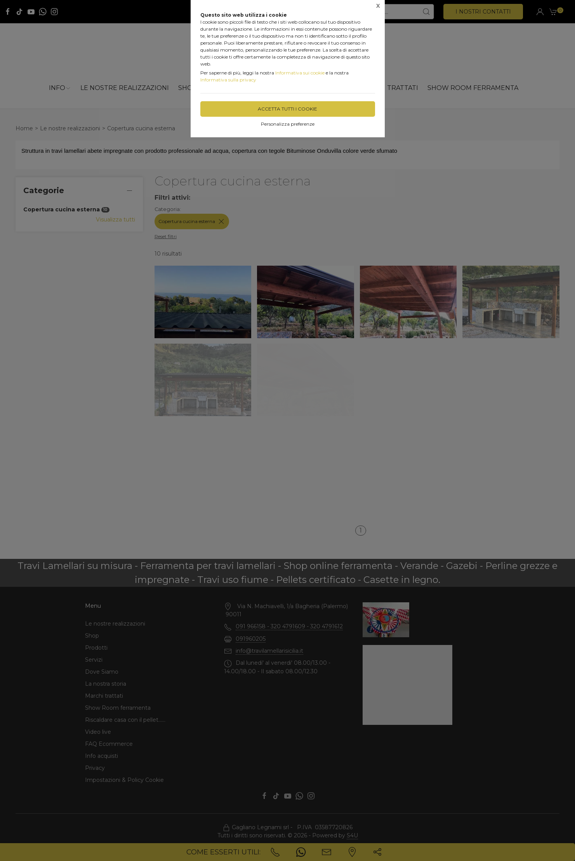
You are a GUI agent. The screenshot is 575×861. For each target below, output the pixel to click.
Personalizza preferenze (287, 124)
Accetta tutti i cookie (287, 109)
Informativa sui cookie (300, 73)
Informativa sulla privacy (228, 80)
